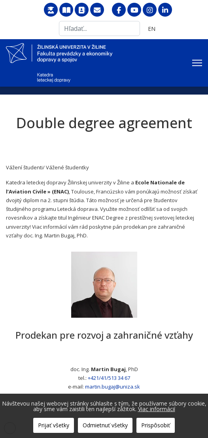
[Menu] (197, 63)
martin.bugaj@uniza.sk (112, 386)
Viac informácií (156, 409)
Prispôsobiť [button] (155, 425)
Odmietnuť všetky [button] (105, 425)
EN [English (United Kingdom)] (151, 28)
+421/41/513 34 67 (109, 377)
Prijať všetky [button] (53, 425)
